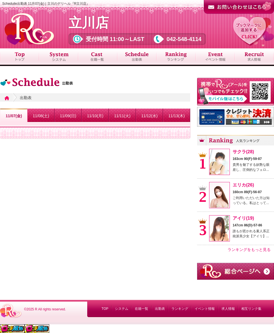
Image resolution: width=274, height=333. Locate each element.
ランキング (179, 309)
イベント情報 (205, 309)
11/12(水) (149, 116)
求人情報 (228, 309)
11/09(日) (68, 116)
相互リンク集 (251, 309)
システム (121, 309)
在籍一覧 (141, 309)
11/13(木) (176, 116)
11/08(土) (41, 116)
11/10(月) (95, 116)
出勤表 (160, 309)
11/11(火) (122, 116)
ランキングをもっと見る (249, 249)
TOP (104, 309)
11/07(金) (14, 116)
